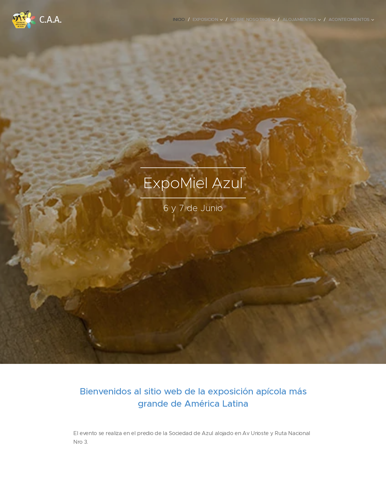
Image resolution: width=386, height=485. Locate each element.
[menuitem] (180, 19)
